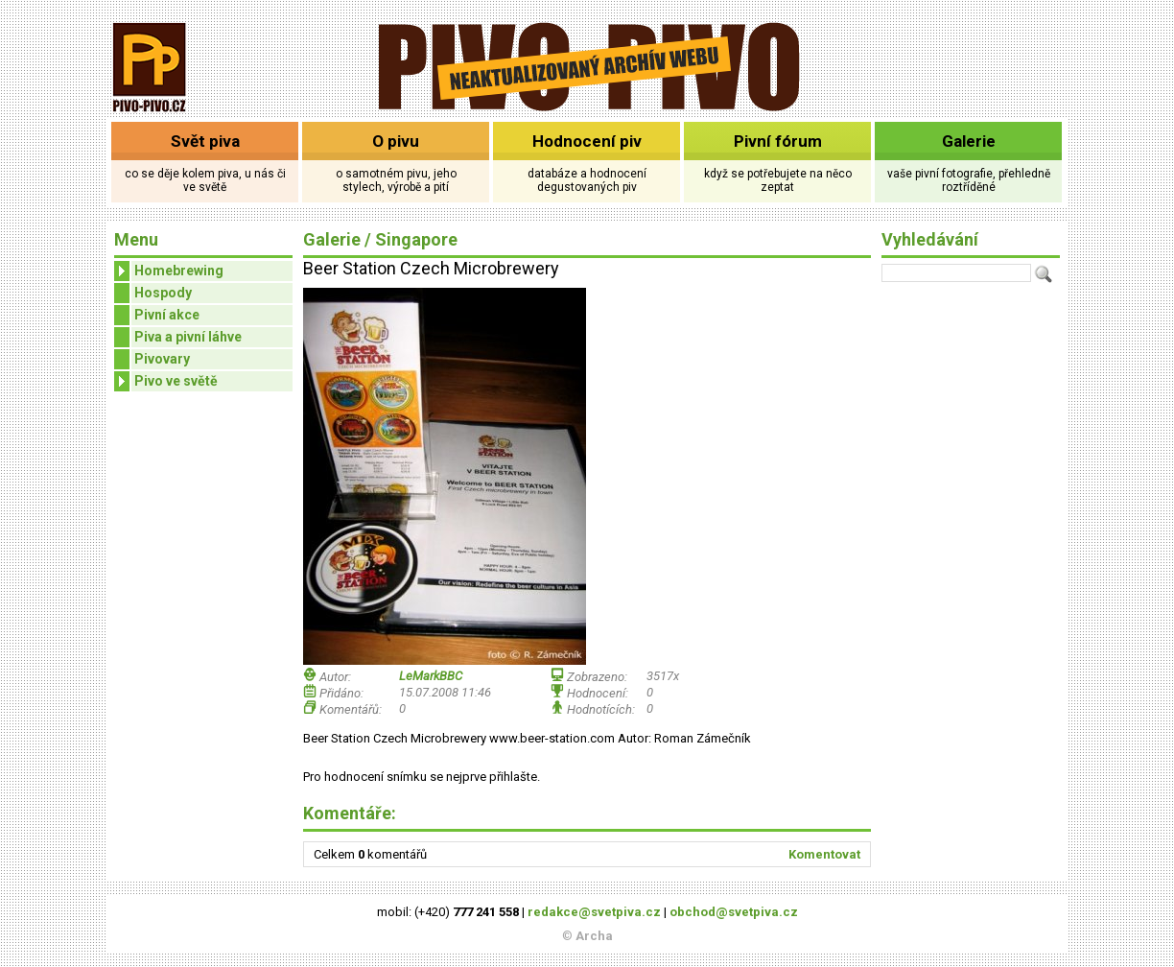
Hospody (163, 292)
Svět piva (205, 141)
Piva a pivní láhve (188, 336)
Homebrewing (168, 271)
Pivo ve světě (166, 381)
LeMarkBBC (430, 676)
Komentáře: (349, 813)
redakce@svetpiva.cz (594, 912)
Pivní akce (167, 314)
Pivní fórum (778, 141)
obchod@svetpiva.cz (733, 912)
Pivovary (162, 358)
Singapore (416, 239)
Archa (594, 936)
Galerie (969, 141)
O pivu (395, 141)
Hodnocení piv (587, 141)
